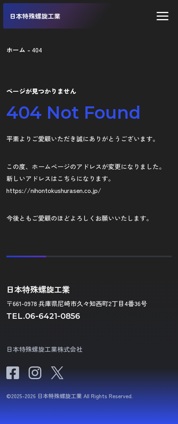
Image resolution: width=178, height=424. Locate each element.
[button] (162, 16)
